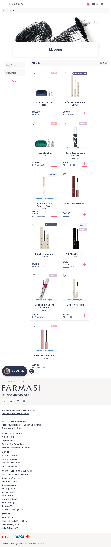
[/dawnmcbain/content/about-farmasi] (9, 456)
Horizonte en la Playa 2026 (14, 521)
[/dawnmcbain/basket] (101, 4)
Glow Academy (9, 485)
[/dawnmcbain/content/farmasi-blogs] (8, 502)
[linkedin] (24, 400)
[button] (14, 81)
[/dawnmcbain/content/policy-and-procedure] (13, 444)
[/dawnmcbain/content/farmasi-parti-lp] (8, 495)
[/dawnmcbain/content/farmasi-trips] (8, 517)
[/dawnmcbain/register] (15, 413)
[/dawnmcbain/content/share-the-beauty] (10, 499)
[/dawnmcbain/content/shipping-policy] (10, 437)
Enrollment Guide (9, 481)
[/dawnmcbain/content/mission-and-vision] (13, 459)
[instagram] (11, 400)
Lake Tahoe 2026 (10, 528)
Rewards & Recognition (12, 509)
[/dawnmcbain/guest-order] (11, 428)
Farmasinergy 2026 (10, 524)
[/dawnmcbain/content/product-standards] (11, 463)
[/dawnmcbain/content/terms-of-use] (8, 440)
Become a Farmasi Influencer (15, 474)
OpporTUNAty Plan (11, 478)
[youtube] (17, 400)
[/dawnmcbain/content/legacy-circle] (8, 492)
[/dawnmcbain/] (15, 4)
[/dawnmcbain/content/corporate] (9, 466)
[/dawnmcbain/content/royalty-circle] (8, 488)
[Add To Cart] (54, 113)
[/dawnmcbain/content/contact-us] (7, 506)
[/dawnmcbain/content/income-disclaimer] (16, 447)
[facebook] (4, 400)
